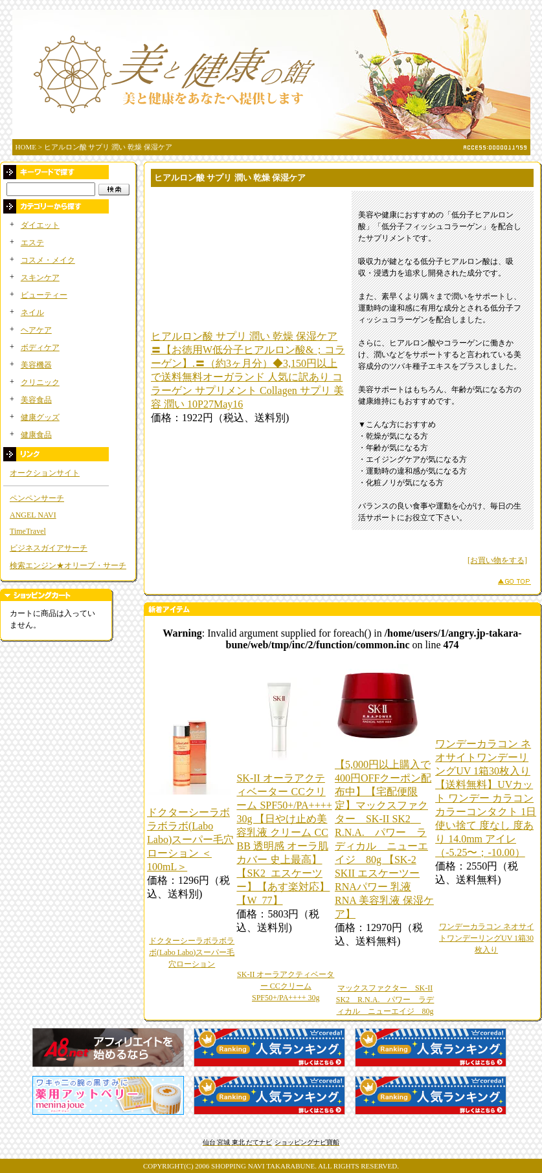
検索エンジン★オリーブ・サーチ (68, 565)
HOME (26, 147)
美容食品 (36, 399)
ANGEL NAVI (33, 515)
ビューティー (44, 295)
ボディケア (40, 347)
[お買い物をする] (497, 560)
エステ (32, 242)
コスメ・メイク (48, 260)
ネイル (32, 312)
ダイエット (40, 225)
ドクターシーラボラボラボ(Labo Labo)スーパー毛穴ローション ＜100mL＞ (190, 839)
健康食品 (36, 434)
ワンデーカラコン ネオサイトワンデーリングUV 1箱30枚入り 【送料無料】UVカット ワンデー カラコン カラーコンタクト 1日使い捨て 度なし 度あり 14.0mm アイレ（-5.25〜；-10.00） (485, 798)
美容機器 (36, 364)
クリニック (40, 382)
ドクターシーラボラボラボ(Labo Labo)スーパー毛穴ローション (191, 952)
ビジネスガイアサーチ (48, 548)
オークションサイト (45, 472)
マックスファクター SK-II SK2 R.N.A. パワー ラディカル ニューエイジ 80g (385, 999)
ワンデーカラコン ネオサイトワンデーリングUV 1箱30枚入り (486, 938)
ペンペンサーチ (37, 498)
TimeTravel (28, 531)
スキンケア (40, 277)
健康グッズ (40, 417)
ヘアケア (36, 329)
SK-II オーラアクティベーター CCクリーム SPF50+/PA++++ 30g (285, 986)
